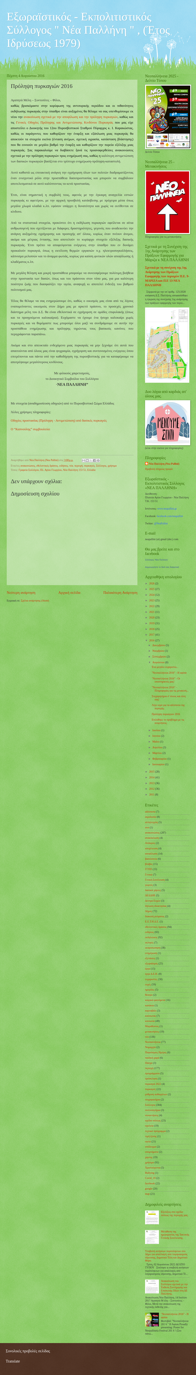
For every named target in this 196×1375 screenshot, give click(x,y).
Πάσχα (148, 1063)
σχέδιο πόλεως (153, 1120)
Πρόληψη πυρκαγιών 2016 (166, 714)
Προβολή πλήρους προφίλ (159, 469)
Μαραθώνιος (152, 1026)
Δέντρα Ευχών (152, 900)
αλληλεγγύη (151, 822)
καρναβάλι (150, 1010)
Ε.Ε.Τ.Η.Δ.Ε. (152, 921)
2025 (152, 589)
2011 (152, 794)
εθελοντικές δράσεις (47, 465)
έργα (147, 968)
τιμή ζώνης (151, 1136)
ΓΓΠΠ (148, 869)
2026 (152, 583)
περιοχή (78, 465)
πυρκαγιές (89, 465)
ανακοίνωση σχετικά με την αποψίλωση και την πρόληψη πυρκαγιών (71, 117)
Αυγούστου (158, 662)
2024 (152, 594)
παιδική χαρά (152, 1057)
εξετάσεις (150, 958)
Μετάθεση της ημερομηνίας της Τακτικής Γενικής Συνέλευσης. (175, 1234)
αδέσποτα (150, 811)
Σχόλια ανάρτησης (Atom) (35, 600)
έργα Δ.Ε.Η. (151, 973)
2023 (152, 600)
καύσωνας (150, 1015)
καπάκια (149, 1005)
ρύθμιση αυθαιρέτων (156, 1094)
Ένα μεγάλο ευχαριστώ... (165, 667)
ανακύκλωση (152, 837)
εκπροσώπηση (152, 947)
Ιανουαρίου (158, 764)
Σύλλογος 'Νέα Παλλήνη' (156, 560)
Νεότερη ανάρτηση (21, 593)
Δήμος (148, 911)
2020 (152, 617)
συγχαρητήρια (152, 1099)
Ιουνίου (156, 735)
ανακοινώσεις (28, 465)
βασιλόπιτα (151, 858)
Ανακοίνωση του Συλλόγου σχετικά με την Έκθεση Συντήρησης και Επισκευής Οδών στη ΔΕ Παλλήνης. (174, 1287)
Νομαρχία (150, 1047)
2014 (152, 777)
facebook (150, 1183)
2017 (152, 634)
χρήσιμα (112, 465)
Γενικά (148, 874)
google (148, 1188)
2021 (152, 612)
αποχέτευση (151, 848)
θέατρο (149, 994)
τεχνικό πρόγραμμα (155, 1131)
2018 (152, 629)
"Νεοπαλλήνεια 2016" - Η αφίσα (169, 672)
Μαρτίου (157, 753)
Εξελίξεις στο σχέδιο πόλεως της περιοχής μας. (174, 1213)
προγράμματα (152, 1073)
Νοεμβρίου (158, 650)
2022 (152, 606)
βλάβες (149, 864)
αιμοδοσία (150, 816)
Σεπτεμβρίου (159, 656)
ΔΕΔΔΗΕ (150, 895)
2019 (152, 623)
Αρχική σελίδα (69, 593)
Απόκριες (150, 843)
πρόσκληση (151, 1078)
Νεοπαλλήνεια (152, 1042)
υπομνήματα (151, 1151)
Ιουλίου (156, 730)
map (147, 1193)
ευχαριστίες (151, 979)
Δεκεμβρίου (159, 645)
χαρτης (148, 1157)
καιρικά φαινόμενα (155, 1000)
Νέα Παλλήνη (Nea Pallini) (164, 463)
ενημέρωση (151, 953)
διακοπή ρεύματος (154, 916)
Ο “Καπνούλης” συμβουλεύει (30, 429)
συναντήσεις (151, 1115)
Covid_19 (150, 1178)
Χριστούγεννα (152, 1167)
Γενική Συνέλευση (155, 879)
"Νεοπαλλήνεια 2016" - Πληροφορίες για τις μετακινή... (170, 689)
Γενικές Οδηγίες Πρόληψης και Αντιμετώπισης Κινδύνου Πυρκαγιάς (64, 122)
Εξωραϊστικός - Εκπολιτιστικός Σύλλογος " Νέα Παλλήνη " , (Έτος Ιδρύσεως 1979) (88, 29)
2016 (152, 640)
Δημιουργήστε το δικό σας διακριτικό (162, 567)
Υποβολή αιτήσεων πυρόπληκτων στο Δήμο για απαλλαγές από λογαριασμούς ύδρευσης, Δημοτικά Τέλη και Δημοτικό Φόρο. (166, 1256)
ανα (147, 827)
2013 (152, 783)
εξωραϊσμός (151, 963)
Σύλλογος (101, 465)
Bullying (149, 1172)
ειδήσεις (63, 465)
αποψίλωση (151, 853)
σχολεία (149, 1125)
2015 (152, 771)
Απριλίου (157, 747)
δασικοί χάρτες (153, 890)
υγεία (148, 1141)
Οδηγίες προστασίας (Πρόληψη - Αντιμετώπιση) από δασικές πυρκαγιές (59, 420)
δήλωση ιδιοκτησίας (156, 906)
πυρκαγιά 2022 (153, 1084)
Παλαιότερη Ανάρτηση (120, 593)
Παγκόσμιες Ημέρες (155, 1052)
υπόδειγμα (150, 1146)
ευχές (148, 984)
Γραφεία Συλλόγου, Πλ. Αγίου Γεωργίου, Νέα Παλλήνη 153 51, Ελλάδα (57, 470)
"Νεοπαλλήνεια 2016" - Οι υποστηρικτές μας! (166, 680)
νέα (71, 465)
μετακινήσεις (152, 1031)
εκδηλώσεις (151, 937)
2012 (152, 788)
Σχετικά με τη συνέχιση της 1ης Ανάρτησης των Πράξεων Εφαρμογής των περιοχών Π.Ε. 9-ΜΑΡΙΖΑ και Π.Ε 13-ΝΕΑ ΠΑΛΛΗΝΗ (167, 276)
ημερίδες (149, 989)
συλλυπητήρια (152, 1110)
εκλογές (149, 942)
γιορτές (149, 885)
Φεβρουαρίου (160, 758)
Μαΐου (156, 741)
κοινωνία (150, 1021)
